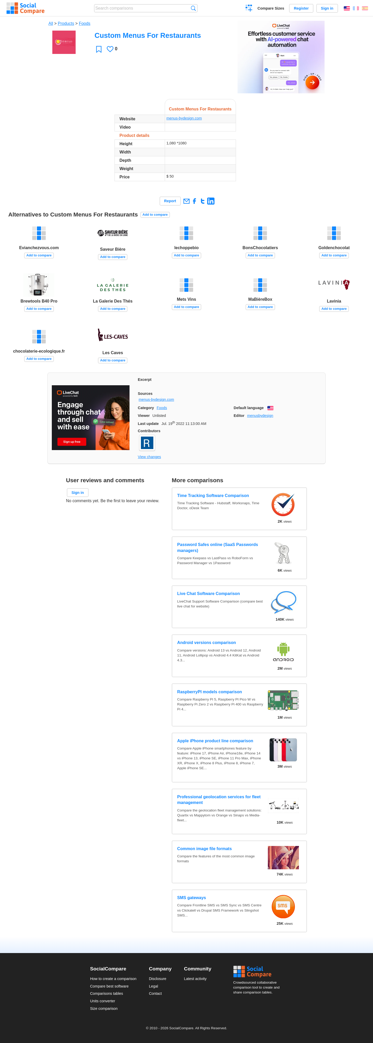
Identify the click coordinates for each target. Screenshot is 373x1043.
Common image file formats (204, 848)
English (347, 8)
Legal (153, 986)
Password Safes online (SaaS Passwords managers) (217, 547)
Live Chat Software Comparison (208, 593)
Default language (249, 408)
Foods (84, 23)
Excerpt (145, 379)
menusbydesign (260, 416)
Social (258, 971)
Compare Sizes (270, 8)
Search (193, 8)
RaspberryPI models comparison (209, 692)
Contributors (149, 431)
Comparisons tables (106, 993)
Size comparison (104, 1008)
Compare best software (109, 986)
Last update (148, 424)
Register (301, 8)
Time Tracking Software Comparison (213, 495)
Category (146, 408)
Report (170, 201)
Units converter (102, 1001)
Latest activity (195, 979)
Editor (239, 416)
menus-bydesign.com (184, 118)
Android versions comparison (206, 642)
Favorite (98, 49)
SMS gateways (191, 897)
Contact (155, 993)
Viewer (144, 416)
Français (356, 8)
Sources (145, 393)
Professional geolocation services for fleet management (219, 800)
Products (66, 23)
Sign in (327, 8)
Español (365, 8)
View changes (149, 457)
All (50, 23)
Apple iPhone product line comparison (215, 741)
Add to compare (155, 214)
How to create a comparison (113, 979)
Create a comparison (249, 9)
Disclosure (157, 979)
